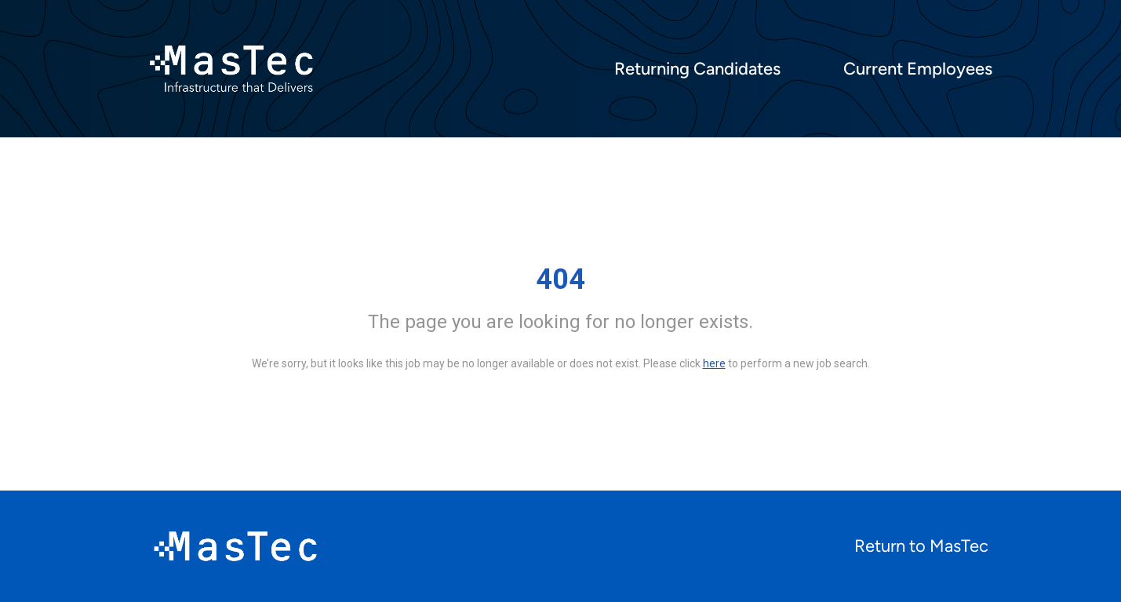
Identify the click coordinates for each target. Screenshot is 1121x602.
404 (560, 279)
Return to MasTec (921, 546)
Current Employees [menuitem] (917, 69)
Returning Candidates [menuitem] (697, 69)
